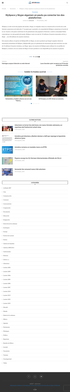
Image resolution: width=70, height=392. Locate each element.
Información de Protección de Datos (44, 385)
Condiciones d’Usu (29, 385)
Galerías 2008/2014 (8, 247)
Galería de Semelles (8, 243)
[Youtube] (41, 376)
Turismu (5, 355)
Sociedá (5, 347)
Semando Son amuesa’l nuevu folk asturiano (30, 169)
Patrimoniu (6, 327)
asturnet (31, 20)
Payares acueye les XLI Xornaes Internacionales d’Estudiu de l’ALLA (38, 158)
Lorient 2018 (6, 291)
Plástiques (6, 331)
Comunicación (7, 196)
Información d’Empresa (16, 385)
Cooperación (6, 208)
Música (5, 319)
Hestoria (5, 255)
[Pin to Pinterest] (37, 57)
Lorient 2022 (6, 299)
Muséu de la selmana (9, 315)
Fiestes (5, 240)
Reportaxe (6, 339)
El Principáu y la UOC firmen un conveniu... (51, 99)
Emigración (6, 220)
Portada (4, 8)
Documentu (6, 212)
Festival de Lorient (8, 235)
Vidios (5, 363)
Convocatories (7, 204)
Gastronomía (7, 251)
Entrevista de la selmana (10, 224)
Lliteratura (6, 263)
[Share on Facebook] (33, 57)
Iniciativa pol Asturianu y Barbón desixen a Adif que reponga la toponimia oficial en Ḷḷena (40, 137)
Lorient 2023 (6, 303)
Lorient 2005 (6, 279)
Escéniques (6, 228)
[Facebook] (28, 376)
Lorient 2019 (6, 295)
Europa (5, 231)
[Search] (67, 2)
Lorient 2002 (6, 267)
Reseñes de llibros (8, 343)
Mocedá (5, 307)
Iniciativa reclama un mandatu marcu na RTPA (31, 147)
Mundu (5, 311)
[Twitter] (35, 376)
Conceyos (6, 200)
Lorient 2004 (6, 275)
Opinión (5, 323)
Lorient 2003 (6, 271)
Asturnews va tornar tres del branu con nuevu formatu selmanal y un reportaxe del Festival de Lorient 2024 (38, 126)
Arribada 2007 (7, 188)
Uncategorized (7, 359)
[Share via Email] (39, 57)
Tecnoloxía (13, 8)
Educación (6, 216)
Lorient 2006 (6, 283)
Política (5, 335)
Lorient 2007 (6, 287)
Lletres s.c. (6, 259)
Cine (4, 192)
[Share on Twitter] (35, 57)
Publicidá (57, 385)
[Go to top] (35, 389)
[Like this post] (31, 57)
